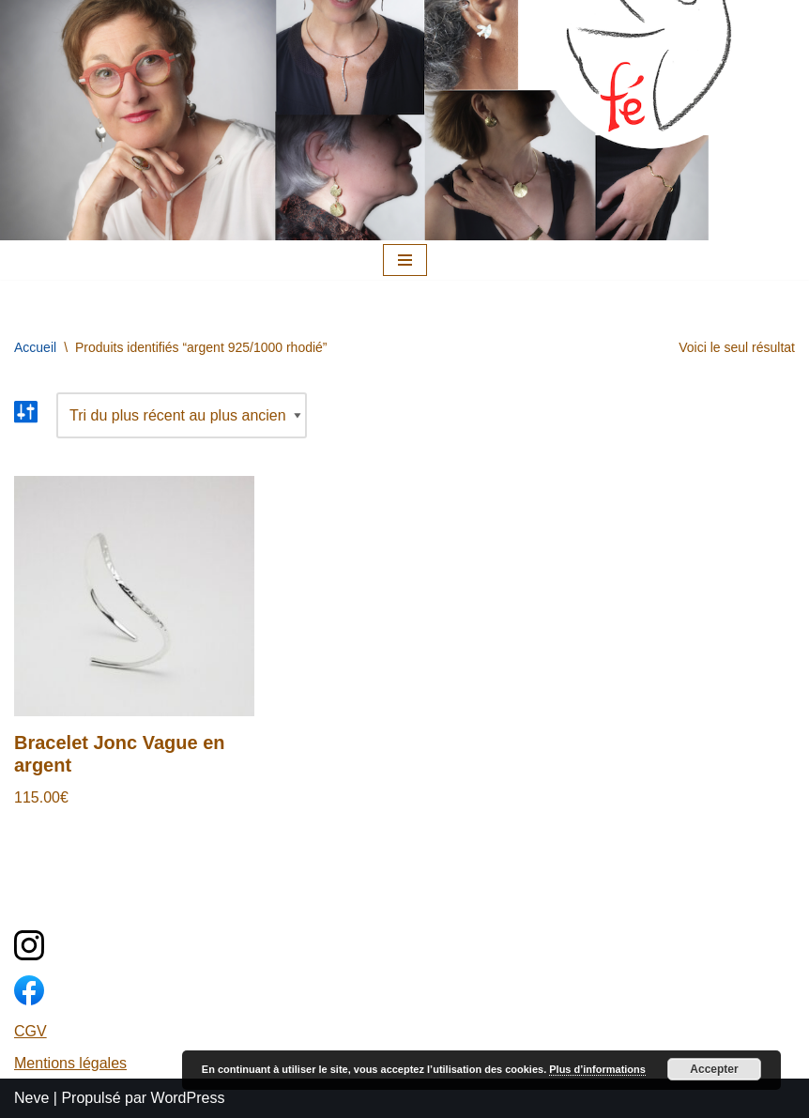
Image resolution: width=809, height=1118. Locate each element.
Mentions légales (70, 1063)
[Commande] (181, 415)
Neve (31, 1098)
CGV (30, 1031)
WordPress (188, 1098)
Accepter (714, 1069)
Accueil (35, 347)
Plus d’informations (597, 1069)
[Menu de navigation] (405, 260)
